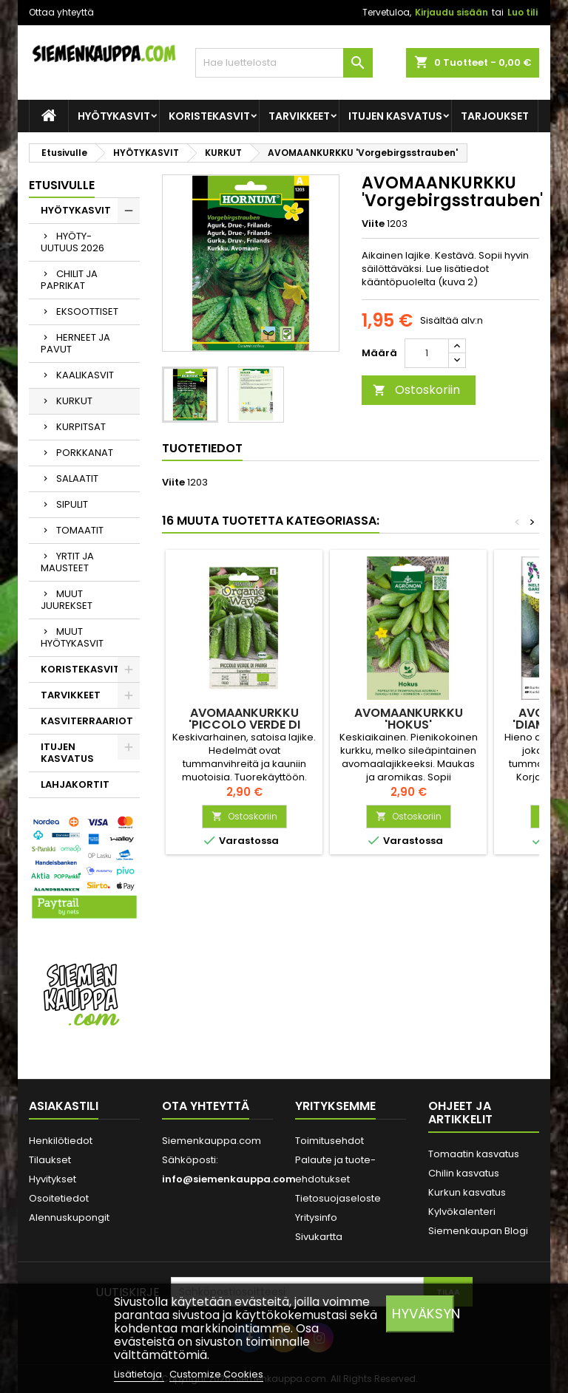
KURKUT (74, 401)
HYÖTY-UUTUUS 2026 (72, 242)
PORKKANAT (84, 453)
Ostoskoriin (416, 389)
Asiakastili (63, 1105)
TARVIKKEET (299, 116)
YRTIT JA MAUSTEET (67, 562)
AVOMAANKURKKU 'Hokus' (408, 718)
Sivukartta (318, 1237)
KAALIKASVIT (85, 375)
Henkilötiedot (60, 1141)
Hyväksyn (423, 1313)
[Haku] (284, 63)
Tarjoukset (495, 116)
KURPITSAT (81, 427)
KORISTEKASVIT (209, 116)
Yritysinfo (316, 1217)
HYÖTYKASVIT (114, 116)
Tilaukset (50, 1160)
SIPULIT (72, 504)
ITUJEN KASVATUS (395, 116)
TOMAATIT (80, 530)
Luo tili (522, 12)
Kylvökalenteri (462, 1212)
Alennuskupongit (69, 1217)
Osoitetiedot (59, 1198)
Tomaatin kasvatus (473, 1154)
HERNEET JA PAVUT (75, 343)
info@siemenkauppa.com (229, 1179)
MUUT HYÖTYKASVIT (72, 637)
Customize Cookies (216, 1374)
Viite (373, 224)
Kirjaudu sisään (451, 12)
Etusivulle (62, 185)
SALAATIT (77, 478)
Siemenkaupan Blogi (478, 1231)
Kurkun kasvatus (467, 1192)
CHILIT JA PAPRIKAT (69, 280)
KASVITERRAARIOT (87, 721)
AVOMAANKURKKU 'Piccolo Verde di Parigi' (244, 724)
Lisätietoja (139, 1374)
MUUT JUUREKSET (66, 600)
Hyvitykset (52, 1179)
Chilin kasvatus (463, 1173)
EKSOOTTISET (87, 311)
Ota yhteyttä (205, 1105)
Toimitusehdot (329, 1141)
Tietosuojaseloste (338, 1198)
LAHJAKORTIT (75, 784)
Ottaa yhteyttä (61, 12)
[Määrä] (427, 353)
